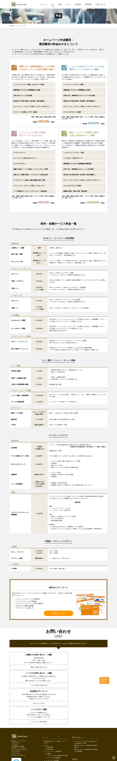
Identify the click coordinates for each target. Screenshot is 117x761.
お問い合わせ (101, 4)
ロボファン (77, 738)
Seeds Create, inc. (58, 757)
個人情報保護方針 (48, 746)
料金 (52, 4)
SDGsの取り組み (48, 744)
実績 (60, 4)
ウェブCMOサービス (51, 726)
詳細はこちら (58, 613)
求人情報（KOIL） (51, 735)
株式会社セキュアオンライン (81, 725)
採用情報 (88, 4)
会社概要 (77, 4)
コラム (67, 4)
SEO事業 (48, 716)
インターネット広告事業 (52, 722)
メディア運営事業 (50, 724)
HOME (12, 25)
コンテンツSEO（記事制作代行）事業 (58, 717)
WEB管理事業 (49, 711)
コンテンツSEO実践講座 (54, 719)
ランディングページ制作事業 (53, 713)
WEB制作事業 (49, 709)
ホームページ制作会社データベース (83, 740)
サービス (43, 4)
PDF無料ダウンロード (49, 740)
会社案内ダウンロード (50, 738)
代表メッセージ (50, 733)
